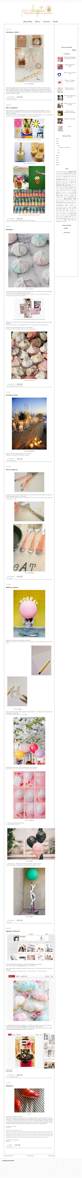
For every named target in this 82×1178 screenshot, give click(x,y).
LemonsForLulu (19, 319)
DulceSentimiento (42, 319)
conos (64, 197)
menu (69, 207)
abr (58, 150)
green (75, 202)
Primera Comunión (60, 187)
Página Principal (30, 1155)
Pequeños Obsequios (62, 186)
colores (72, 195)
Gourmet (72, 176)
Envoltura (74, 174)
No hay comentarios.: (11, 218)
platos (63, 215)
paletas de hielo (28, 220)
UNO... (70, 126)
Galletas (10, 1076)
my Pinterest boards (21, 965)
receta (58, 218)
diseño (57, 200)
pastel (14, 1076)
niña (72, 208)
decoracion (58, 199)
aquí (10, 969)
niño (57, 210)
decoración (21, 220)
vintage (63, 221)
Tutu (73, 189)
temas (65, 220)
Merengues (11, 385)
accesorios (63, 190)
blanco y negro (67, 192)
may (58, 145)
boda (74, 192)
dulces (72, 200)
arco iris (70, 190)
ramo (73, 216)
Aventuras (46, 21)
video (57, 221)
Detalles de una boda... (70, 118)
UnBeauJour (31, 820)
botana (61, 193)
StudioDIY (33, 139)
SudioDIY (31, 916)
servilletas (72, 218)
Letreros (66, 181)
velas (15, 460)
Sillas (61, 189)
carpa (66, 193)
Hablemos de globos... (12, 587)
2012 (57, 157)
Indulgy (34, 163)
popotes (33, 220)
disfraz (62, 200)
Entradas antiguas (51, 1155)
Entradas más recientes (8, 1155)
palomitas (64, 213)
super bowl (58, 220)
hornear (72, 203)
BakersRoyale (33, 319)
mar (58, 152)
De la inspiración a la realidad (63, 174)
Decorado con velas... (12, 395)
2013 (57, 155)
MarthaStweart (30, 163)
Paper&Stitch (31, 288)
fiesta (24, 220)
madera (64, 207)
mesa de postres (17, 385)
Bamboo (65, 171)
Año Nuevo (58, 171)
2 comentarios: (10, 1144)
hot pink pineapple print (21, 114)
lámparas (71, 205)
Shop (57, 189)
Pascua (72, 184)
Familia (55, 21)
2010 (57, 162)
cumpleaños (71, 197)
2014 (57, 143)
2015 (57, 141)
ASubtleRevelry (38, 139)
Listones (72, 181)
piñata (57, 215)
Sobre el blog (27, 21)
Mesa (72, 182)
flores (63, 202)
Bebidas (71, 171)
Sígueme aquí (9, 1069)
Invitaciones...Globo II (12, 32)
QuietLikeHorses (31, 83)
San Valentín (70, 187)
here (26, 714)
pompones (73, 215)
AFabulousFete (31, 572)
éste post (14, 87)
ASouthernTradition (28, 139)
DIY (72, 173)
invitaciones (14, 98)
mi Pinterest (32, 964)
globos (10, 98)
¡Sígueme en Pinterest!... (13, 931)
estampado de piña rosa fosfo (21, 110)
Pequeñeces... (10, 1086)
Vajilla (57, 190)
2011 (57, 160)
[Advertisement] (66, 35)
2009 (57, 164)
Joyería (67, 179)
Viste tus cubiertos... (12, 470)
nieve (67, 208)
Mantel (58, 182)
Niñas (66, 184)
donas (67, 200)
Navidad (58, 184)
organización (71, 210)
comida (58, 197)
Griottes (37, 319)
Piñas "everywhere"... (12, 108)
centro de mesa (12, 220)
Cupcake (16, 220)
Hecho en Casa (69, 177)
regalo (65, 218)
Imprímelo (59, 179)
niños (63, 210)
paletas (57, 211)
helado (59, 203)
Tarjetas (67, 189)
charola (65, 195)
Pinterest (23, 139)
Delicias (37, 21)
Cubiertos (11, 578)
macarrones (58, 207)
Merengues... (10, 229)
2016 (57, 138)
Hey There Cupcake (21, 1026)
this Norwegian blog (31, 380)
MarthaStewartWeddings (27, 319)
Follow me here (9, 1071)
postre (21, 385)
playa (68, 215)
